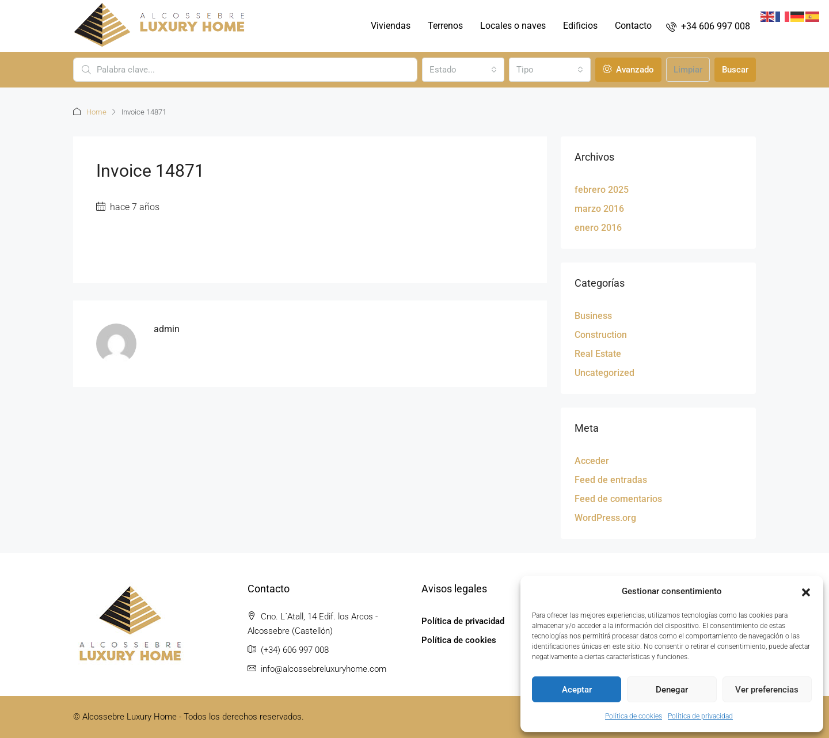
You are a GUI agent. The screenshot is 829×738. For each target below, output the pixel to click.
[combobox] (463, 70)
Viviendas (390, 25)
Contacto (633, 25)
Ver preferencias (766, 689)
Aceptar (577, 689)
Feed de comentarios (618, 498)
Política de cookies (633, 716)
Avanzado (628, 69)
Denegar (672, 689)
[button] (806, 592)
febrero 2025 (602, 189)
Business (593, 315)
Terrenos (445, 25)
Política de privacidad (700, 716)
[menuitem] (708, 26)
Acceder (592, 460)
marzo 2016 (599, 208)
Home (96, 112)
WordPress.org (605, 517)
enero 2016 (598, 227)
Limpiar (688, 69)
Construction (601, 334)
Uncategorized (604, 372)
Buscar (735, 69)
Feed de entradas (611, 479)
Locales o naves (513, 25)
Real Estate (598, 353)
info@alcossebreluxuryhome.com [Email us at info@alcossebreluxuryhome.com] (323, 669)
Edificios (580, 25)
